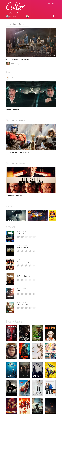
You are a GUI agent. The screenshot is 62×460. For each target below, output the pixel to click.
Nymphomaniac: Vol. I (17, 24)
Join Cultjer (51, 3)
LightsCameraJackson (21, 231)
